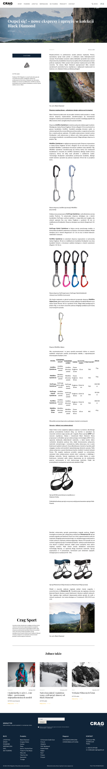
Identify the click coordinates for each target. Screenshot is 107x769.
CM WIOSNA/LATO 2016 (70, 742)
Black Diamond (24, 740)
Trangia (22, 759)
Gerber (22, 744)
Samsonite (23, 757)
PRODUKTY (63, 4)
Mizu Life (23, 753)
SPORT (20, 4)
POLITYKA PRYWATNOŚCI (97, 766)
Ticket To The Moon (26, 750)
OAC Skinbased (45, 746)
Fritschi (42, 742)
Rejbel (42, 750)
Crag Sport (27, 619)
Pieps (21, 746)
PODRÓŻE (27, 4)
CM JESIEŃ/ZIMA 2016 (70, 740)
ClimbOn (43, 744)
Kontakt (72, 4)
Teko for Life (24, 755)
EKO (4, 748)
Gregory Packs (24, 742)
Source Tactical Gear (26, 748)
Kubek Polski (44, 748)
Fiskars (42, 755)
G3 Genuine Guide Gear (47, 740)
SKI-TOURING (54, 4)
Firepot (42, 757)
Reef (41, 753)
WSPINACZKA (44, 4)
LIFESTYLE (35, 4)
